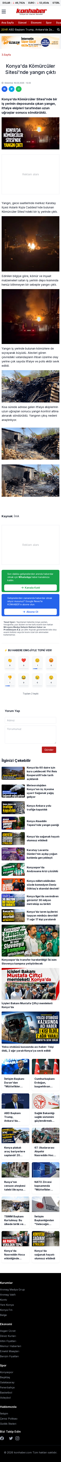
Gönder (49, 749)
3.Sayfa (6, 54)
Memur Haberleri (10, 1346)
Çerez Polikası (8, 1418)
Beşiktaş (5, 1377)
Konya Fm (6, 1309)
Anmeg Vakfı (8, 1294)
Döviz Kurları (8, 1336)
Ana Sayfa (7, 22)
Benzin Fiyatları (9, 1356)
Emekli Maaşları (9, 1351)
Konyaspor (6, 1372)
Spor (49, 22)
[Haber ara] (58, 29)
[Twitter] (11, 1438)
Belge (3, 1315)
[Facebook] (2, 1438)
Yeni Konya (7, 1304)
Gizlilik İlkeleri (8, 1423)
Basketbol (6, 1392)
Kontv (3, 1299)
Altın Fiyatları (8, 1341)
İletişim (4, 1413)
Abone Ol (30, 611)
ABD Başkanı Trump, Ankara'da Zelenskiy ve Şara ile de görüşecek (28, 29)
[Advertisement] (30, 174)
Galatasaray (7, 1382)
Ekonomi (36, 22)
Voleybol (5, 1397)
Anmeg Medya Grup (12, 1289)
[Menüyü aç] (4, 11)
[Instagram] (17, 1438)
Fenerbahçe (7, 1387)
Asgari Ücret (7, 1330)
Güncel (22, 22)
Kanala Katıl (30, 587)
